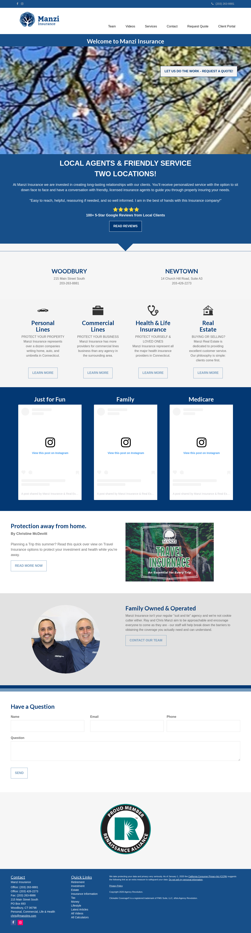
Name (15, 716)
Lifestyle (76, 905)
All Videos (77, 913)
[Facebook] (17, 4)
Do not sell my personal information (186, 879)
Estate (75, 889)
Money (75, 901)
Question (17, 738)
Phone (171, 716)
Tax (73, 897)
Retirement (78, 882)
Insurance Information (84, 893)
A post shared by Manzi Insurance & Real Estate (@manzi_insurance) (63, 493)
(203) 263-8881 (222, 3)
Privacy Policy (116, 886)
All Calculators (80, 917)
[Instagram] (22, 4)
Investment (78, 886)
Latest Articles (79, 909)
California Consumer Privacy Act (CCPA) (207, 876)
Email (94, 716)
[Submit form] (19, 773)
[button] (112, 20)
